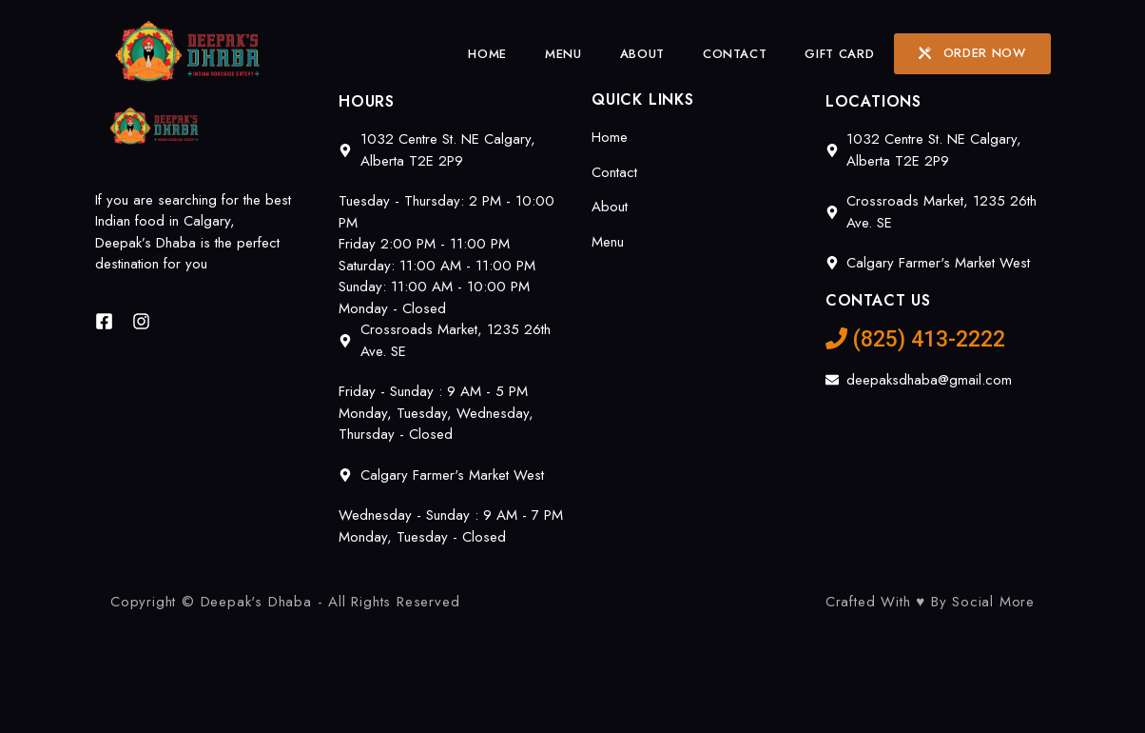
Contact (735, 54)
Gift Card (839, 54)
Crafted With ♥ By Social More (930, 601)
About (642, 54)
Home (487, 54)
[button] (972, 53)
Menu (563, 54)
